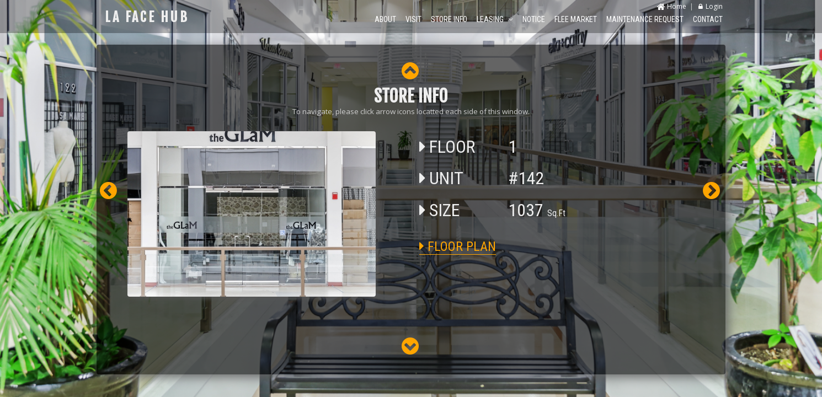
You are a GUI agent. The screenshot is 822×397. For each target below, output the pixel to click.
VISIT (413, 19)
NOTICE (533, 19)
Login (710, 6)
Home (671, 6)
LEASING (495, 19)
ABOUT (385, 19)
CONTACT (708, 19)
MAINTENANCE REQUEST (645, 19)
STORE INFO (449, 19)
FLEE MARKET (575, 19)
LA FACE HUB (147, 17)
